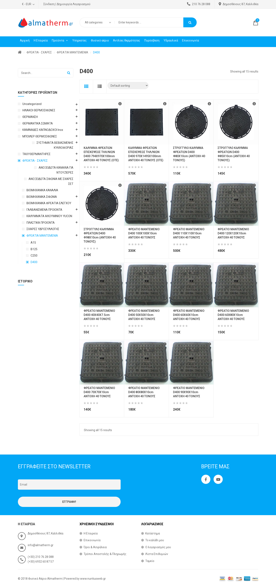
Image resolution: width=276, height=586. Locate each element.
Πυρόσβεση (151, 40)
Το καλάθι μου (154, 540)
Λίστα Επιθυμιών (156, 554)
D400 (34, 262)
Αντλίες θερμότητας (126, 40)
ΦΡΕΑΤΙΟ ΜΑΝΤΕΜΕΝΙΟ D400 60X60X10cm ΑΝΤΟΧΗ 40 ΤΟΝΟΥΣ (188, 315)
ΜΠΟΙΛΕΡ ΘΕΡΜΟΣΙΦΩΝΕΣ (39, 136)
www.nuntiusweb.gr (93, 578)
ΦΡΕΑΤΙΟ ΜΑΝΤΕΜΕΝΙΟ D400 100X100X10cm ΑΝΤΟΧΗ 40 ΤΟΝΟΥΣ (144, 233)
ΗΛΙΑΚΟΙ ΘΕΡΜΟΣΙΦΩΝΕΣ (38, 110)
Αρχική (25, 40)
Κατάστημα (152, 533)
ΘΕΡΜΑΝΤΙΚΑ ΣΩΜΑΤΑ (37, 123)
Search (190, 22)
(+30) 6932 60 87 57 (41, 561)
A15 (33, 242)
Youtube (218, 479)
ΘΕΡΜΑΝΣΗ (30, 117)
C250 (34, 255)
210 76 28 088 (198, 4)
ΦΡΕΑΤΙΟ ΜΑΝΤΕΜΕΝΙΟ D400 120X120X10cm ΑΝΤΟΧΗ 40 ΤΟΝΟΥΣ (233, 233)
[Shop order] (128, 85)
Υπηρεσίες (79, 40)
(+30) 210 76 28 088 (41, 556)
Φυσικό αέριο (100, 40)
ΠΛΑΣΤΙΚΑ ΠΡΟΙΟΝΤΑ (41, 222)
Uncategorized (32, 104)
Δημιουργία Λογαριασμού (73, 4)
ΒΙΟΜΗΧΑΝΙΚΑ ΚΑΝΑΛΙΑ (42, 190)
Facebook (206, 479)
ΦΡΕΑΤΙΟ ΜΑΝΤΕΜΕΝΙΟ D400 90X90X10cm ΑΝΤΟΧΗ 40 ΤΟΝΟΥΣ (188, 392)
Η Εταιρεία (41, 40)
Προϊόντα (60, 40)
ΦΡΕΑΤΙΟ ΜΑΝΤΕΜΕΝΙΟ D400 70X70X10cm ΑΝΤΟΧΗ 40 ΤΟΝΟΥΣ (99, 392)
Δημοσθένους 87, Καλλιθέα (238, 4)
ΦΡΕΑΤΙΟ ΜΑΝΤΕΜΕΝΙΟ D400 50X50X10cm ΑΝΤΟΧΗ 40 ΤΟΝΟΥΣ (144, 315)
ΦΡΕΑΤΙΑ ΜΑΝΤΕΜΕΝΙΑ (72, 52)
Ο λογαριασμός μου (158, 547)
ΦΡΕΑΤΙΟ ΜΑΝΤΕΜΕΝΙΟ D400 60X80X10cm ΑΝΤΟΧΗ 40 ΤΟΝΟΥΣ (233, 315)
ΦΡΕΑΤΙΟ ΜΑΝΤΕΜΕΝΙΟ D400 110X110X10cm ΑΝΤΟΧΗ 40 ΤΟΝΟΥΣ (188, 233)
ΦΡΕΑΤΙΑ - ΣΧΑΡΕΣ (39, 52)
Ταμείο (149, 561)
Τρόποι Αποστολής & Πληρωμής (105, 554)
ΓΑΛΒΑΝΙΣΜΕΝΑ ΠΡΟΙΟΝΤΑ (44, 209)
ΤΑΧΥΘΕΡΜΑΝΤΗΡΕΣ (36, 154)
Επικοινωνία (190, 40)
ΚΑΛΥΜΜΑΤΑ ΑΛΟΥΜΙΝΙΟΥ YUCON (49, 216)
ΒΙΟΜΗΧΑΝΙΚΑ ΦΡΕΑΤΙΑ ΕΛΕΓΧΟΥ (49, 203)
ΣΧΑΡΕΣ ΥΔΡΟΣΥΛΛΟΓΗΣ (43, 229)
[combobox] (97, 22)
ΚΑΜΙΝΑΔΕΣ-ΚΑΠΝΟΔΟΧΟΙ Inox (42, 129)
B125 (34, 249)
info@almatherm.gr (40, 545)
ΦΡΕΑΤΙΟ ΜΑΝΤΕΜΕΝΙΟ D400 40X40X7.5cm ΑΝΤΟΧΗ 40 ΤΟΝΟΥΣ (99, 315)
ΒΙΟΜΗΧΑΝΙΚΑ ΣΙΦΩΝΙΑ (42, 196)
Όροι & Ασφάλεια (95, 547)
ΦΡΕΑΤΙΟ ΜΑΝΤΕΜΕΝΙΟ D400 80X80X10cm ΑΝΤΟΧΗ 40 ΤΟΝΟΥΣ (144, 392)
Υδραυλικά (171, 40)
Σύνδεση (49, 4)
